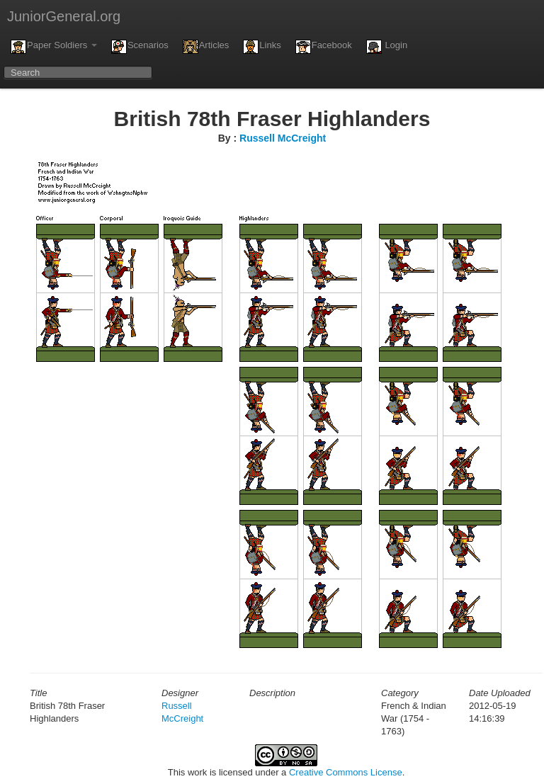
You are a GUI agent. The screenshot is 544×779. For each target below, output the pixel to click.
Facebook (323, 47)
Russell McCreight (282, 138)
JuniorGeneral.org (63, 16)
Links (261, 47)
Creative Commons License (345, 772)
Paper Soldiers (54, 47)
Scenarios (140, 47)
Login (386, 47)
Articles (206, 47)
